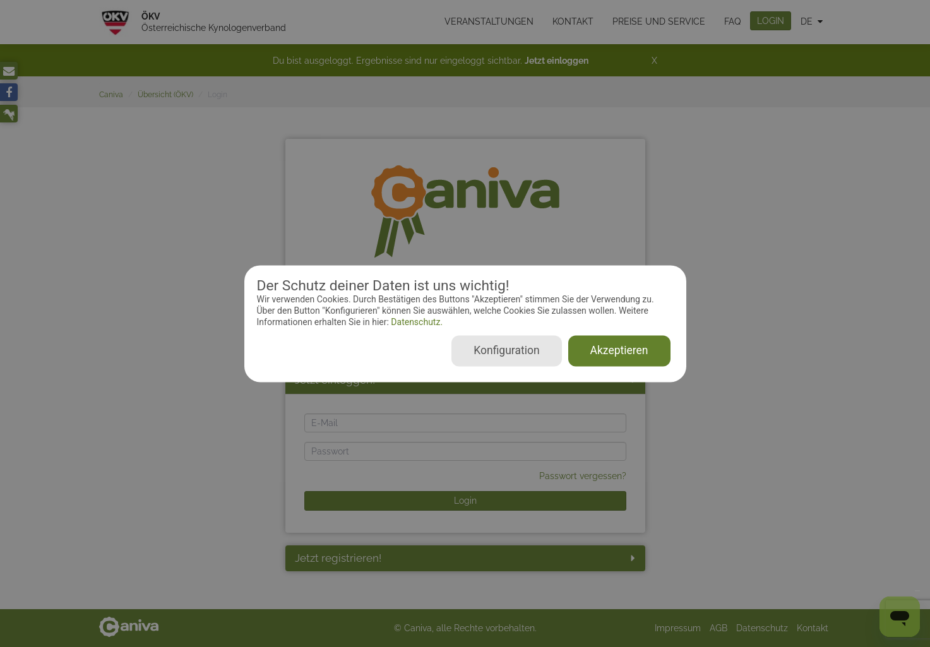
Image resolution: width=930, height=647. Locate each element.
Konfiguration (506, 350)
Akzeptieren (619, 350)
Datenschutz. (416, 323)
